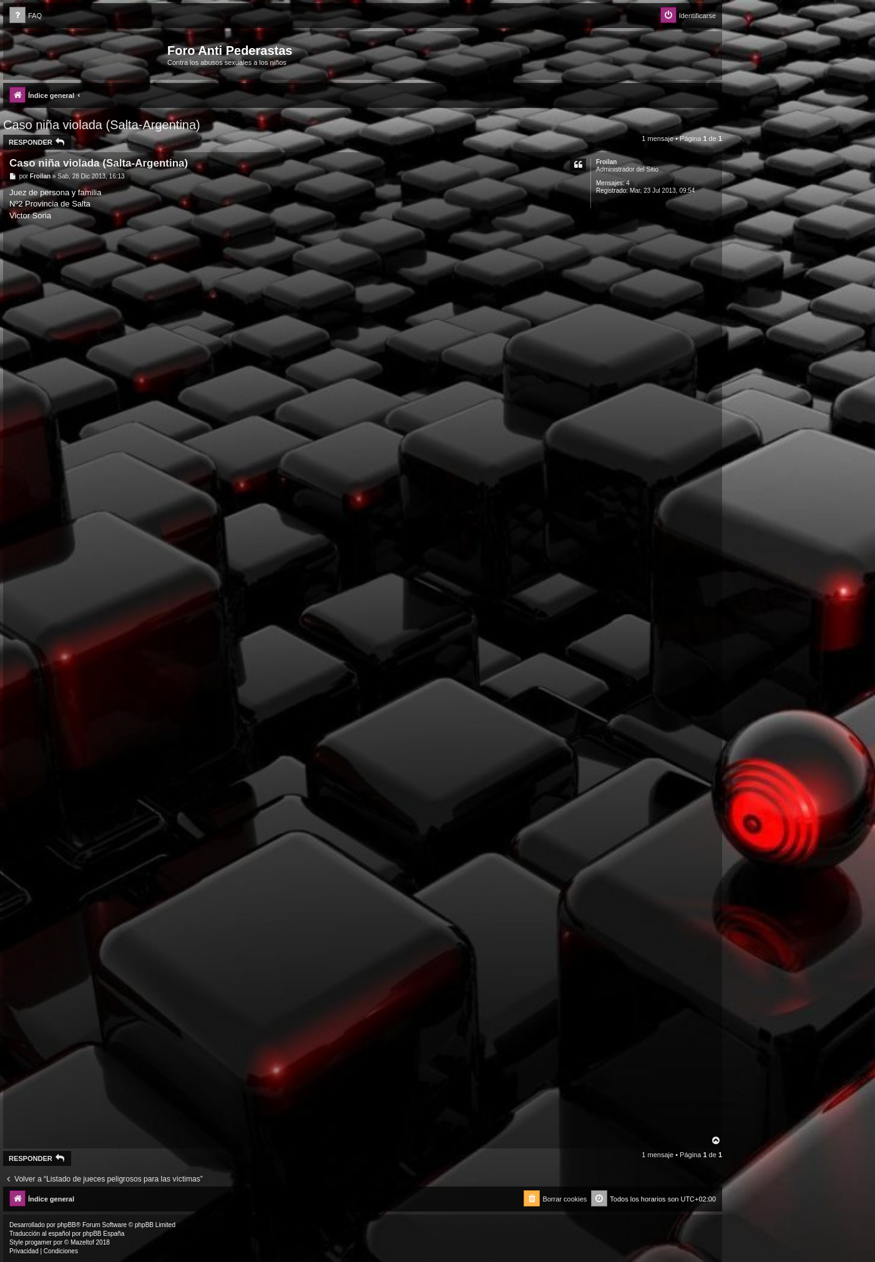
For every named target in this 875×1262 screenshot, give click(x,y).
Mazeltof (82, 1242)
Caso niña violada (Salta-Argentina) (101, 125)
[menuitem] (25, 16)
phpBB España (103, 1233)
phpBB (66, 1224)
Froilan (606, 161)
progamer (38, 1242)
